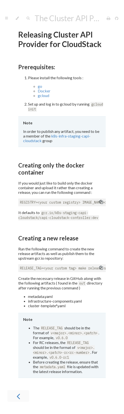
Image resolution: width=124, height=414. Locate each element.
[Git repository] (116, 18)
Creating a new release (48, 238)
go (40, 86)
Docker (44, 91)
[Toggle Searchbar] (28, 18)
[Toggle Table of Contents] (6, 18)
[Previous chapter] (18, 396)
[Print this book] (109, 18)
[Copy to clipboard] (101, 202)
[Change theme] (17, 18)
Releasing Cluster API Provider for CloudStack (60, 39)
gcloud (43, 95)
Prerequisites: (36, 66)
